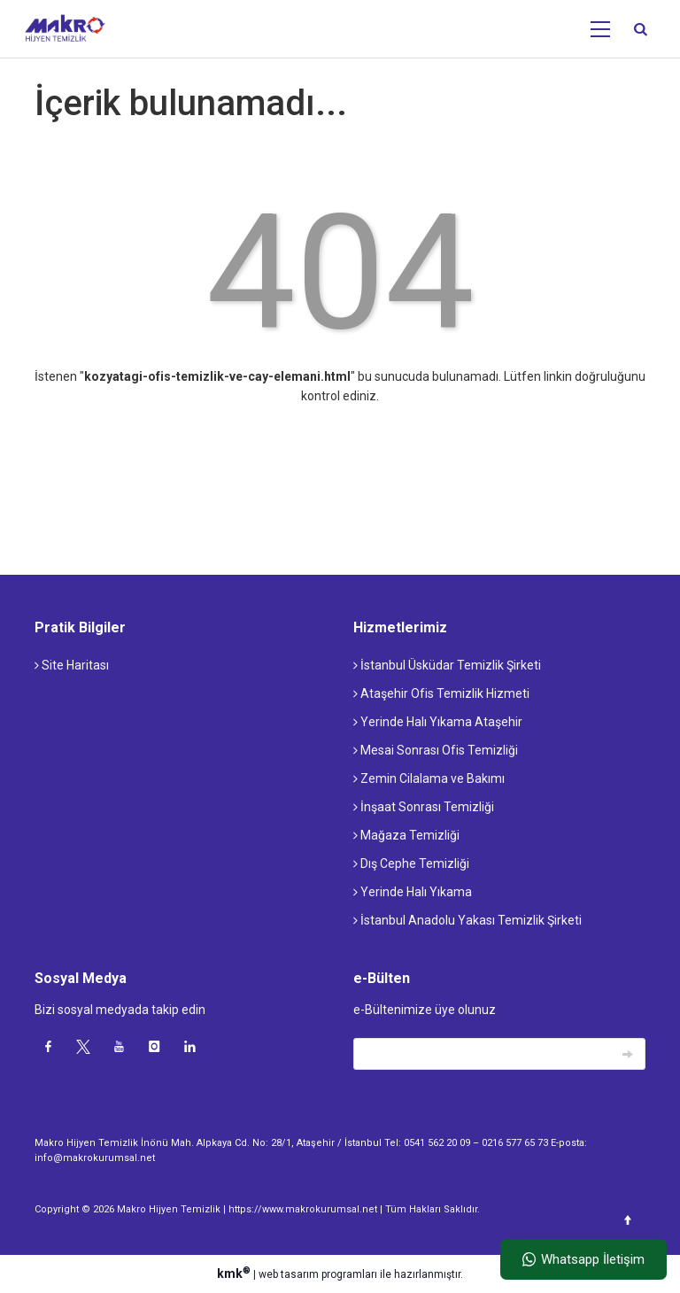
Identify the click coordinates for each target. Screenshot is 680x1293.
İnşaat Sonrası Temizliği (423, 807)
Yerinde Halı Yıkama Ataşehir (437, 722)
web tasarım (289, 1274)
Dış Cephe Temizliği (411, 863)
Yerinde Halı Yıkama (412, 892)
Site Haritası (72, 665)
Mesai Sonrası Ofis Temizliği (435, 750)
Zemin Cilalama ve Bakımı (429, 778)
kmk (235, 1273)
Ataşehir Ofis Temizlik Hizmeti (441, 693)
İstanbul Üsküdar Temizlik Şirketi (447, 665)
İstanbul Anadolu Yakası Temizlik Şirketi (467, 920)
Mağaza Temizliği (406, 835)
